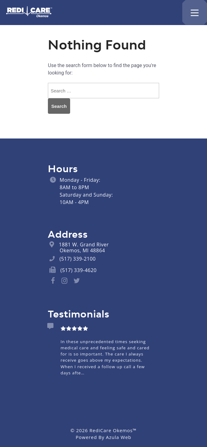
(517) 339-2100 (78, 258)
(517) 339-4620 (79, 270)
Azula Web (118, 437)
